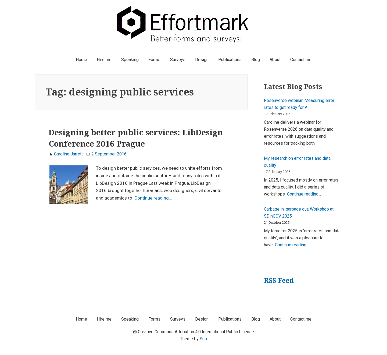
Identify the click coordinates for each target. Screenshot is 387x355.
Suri (203, 338)
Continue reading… (153, 198)
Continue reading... (304, 194)
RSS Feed (279, 280)
